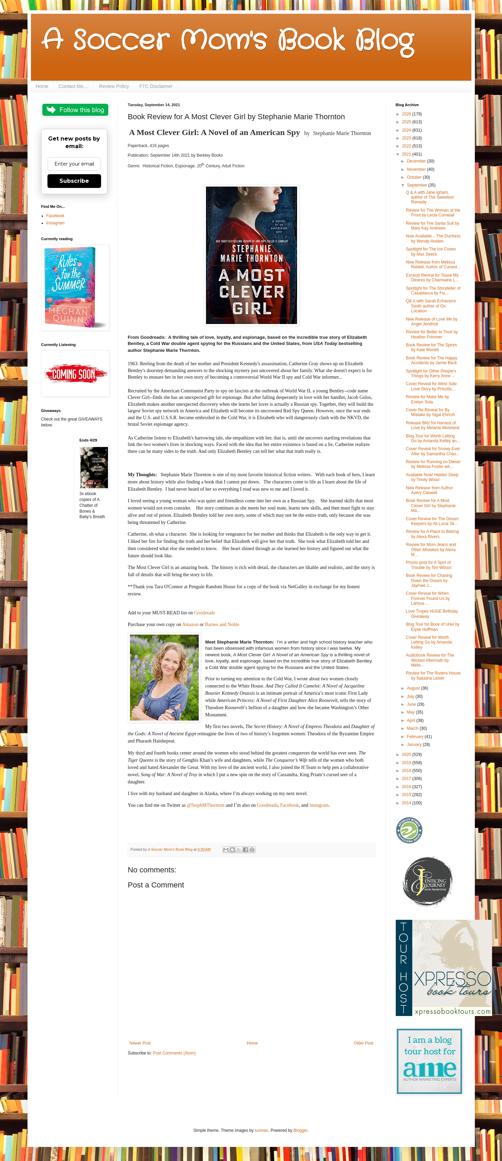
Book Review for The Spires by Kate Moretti (431, 347)
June (412, 704)
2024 (407, 130)
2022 (407, 146)
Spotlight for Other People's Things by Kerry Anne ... (431, 373)
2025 (407, 122)
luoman (261, 1130)
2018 (407, 770)
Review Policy (114, 86)
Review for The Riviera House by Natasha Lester (433, 675)
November (417, 169)
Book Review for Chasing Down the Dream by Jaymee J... (429, 580)
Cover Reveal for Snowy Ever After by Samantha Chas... (433, 451)
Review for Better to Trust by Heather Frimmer (432, 334)
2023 (407, 138)
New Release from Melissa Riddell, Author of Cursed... (433, 264)
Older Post (363, 1043)
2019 (407, 762)
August (414, 688)
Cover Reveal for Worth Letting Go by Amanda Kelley (429, 642)
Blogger (301, 1130)
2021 (407, 154)
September (417, 185)
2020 (407, 754)
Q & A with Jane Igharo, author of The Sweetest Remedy (430, 197)
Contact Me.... (74, 86)
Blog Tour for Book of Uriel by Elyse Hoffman (432, 627)
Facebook (55, 215)
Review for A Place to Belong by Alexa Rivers (432, 534)
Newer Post (140, 1043)
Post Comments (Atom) (174, 1053)
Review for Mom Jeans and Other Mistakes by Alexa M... (431, 549)
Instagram (55, 223)
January (415, 744)
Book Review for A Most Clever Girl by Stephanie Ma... (431, 505)
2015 (407, 794)
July (411, 696)
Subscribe (74, 181)
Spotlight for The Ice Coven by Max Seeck (431, 251)
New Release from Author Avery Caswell (429, 490)
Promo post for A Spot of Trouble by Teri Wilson (428, 565)
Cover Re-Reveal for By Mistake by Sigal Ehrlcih (430, 412)
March (413, 728)
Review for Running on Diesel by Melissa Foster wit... (433, 464)
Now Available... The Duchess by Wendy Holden (433, 238)
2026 (407, 114)
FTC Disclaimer (155, 86)
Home (42, 86)
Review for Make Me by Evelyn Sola (427, 399)
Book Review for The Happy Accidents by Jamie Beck (431, 360)
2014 (407, 803)
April (411, 720)
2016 (407, 786)
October (415, 177)
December (417, 161)
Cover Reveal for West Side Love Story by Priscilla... (431, 386)
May (411, 712)
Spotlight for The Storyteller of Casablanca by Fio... (433, 290)
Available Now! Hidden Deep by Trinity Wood (432, 477)
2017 (407, 778)
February (415, 736)
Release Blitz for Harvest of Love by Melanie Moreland (432, 425)
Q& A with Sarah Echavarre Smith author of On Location (431, 306)
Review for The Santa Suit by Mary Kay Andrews (432, 226)
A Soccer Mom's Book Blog (227, 41)
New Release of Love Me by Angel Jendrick (431, 321)
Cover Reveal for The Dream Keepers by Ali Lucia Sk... (432, 521)
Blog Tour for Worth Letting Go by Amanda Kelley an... (433, 438)
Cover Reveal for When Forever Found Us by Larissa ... (428, 598)
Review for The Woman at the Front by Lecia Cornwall (433, 212)
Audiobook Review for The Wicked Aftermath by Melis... (430, 660)
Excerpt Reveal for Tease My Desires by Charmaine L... (432, 277)
